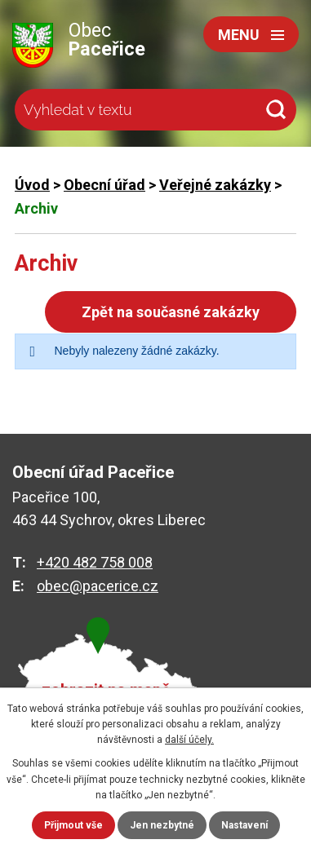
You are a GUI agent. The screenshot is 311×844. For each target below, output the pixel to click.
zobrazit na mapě (106, 690)
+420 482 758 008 (95, 562)
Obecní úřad (104, 184)
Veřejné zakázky (215, 184)
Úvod (32, 184)
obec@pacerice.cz (97, 585)
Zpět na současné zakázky (171, 311)
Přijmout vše (73, 825)
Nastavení (244, 825)
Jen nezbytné (162, 825)
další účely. (189, 739)
